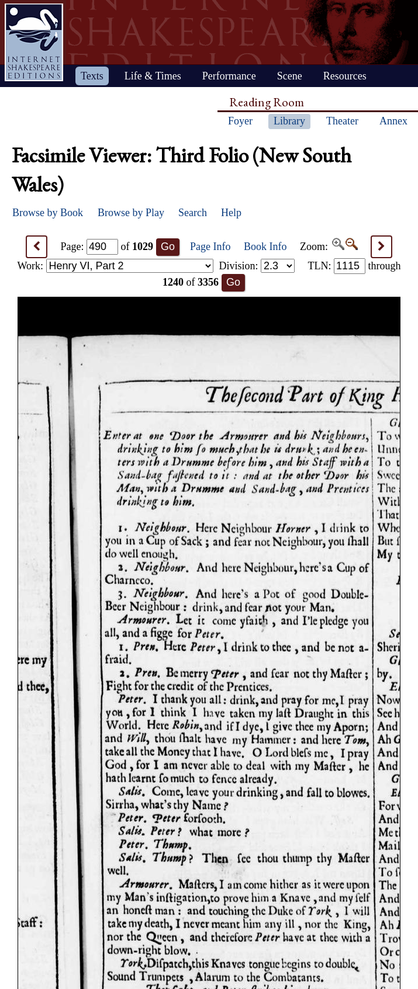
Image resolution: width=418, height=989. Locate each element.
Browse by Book (47, 212)
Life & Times (153, 76)
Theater (342, 121)
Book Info (265, 246)
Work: (115, 266)
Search (192, 212)
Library (289, 121)
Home (34, 42)
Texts (92, 76)
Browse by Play (131, 212)
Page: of (107, 246)
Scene (289, 76)
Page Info (210, 246)
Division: (257, 266)
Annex (393, 121)
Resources (345, 76)
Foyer (240, 121)
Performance (229, 76)
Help (231, 212)
